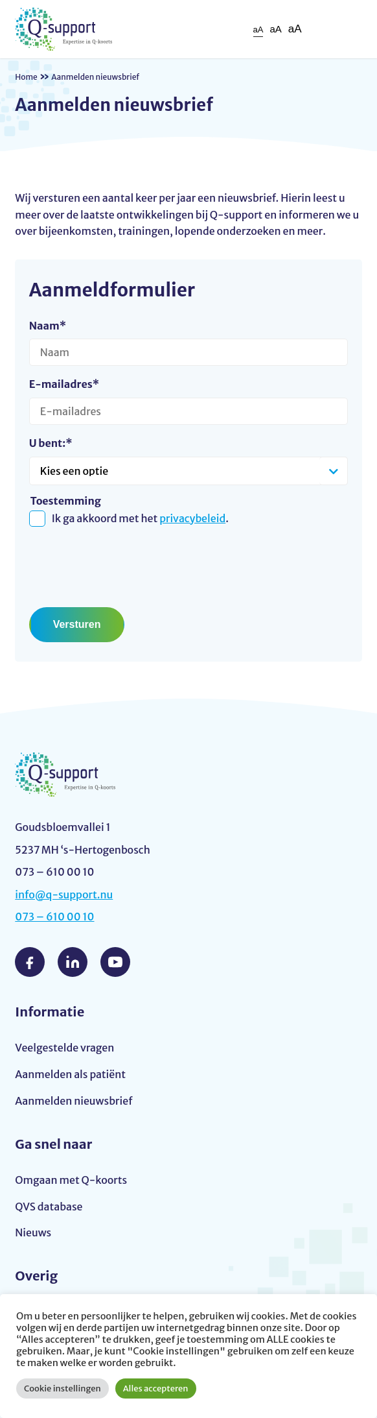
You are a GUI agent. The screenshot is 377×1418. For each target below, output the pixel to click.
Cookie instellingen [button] (62, 1388)
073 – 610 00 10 (54, 916)
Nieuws (33, 1232)
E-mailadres (64, 384)
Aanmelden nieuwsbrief (73, 1100)
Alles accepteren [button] (155, 1388)
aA (258, 29)
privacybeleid (192, 518)
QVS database (48, 1206)
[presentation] (127, 562)
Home (26, 77)
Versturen (77, 624)
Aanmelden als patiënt (70, 1074)
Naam (47, 325)
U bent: (51, 443)
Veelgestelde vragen (64, 1047)
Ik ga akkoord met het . (140, 518)
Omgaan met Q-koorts (71, 1179)
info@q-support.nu (64, 894)
